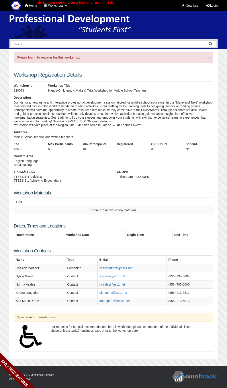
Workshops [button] (55, 5)
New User (190, 5)
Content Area (23, 156)
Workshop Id (23, 85)
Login (212, 5)
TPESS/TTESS (24, 172)
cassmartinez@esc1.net (116, 268)
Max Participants (60, 144)
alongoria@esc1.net (113, 292)
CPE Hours (159, 144)
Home (31, 5)
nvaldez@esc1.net (112, 284)
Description (22, 97)
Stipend (191, 144)
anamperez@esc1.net (114, 301)
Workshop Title (59, 85)
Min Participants (94, 144)
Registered (125, 144)
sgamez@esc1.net (112, 276)
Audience (21, 132)
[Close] (208, 57)
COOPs (122, 172)
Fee (16, 144)
